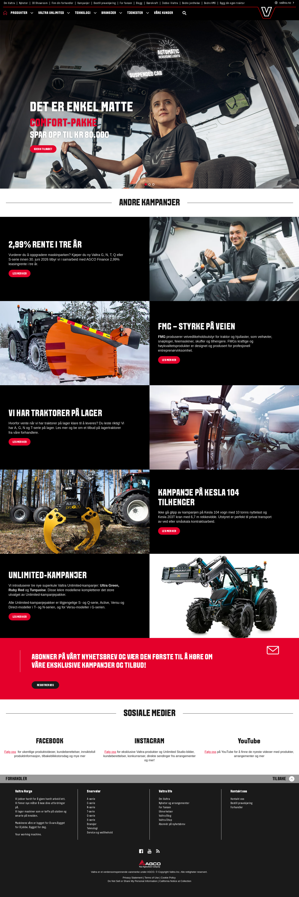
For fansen (126, 3)
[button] (146, 184)
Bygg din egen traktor (232, 3)
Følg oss (10, 751)
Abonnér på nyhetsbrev (172, 824)
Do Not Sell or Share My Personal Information (132, 881)
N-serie (91, 807)
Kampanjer (83, 3)
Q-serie (91, 816)
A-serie (91, 799)
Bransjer (108, 13)
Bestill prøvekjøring (105, 3)
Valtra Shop (165, 820)
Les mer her (20, 273)
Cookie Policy (168, 877)
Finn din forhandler (62, 3)
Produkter (19, 13)
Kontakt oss (237, 799)
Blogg (139, 3)
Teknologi (83, 13)
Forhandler (16, 779)
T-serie (91, 811)
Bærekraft (152, 3)
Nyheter (23, 3)
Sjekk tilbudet (43, 149)
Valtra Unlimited (51, 13)
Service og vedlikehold (100, 832)
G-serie (91, 803)
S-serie (91, 820)
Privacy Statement (133, 877)
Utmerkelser (166, 811)
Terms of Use (152, 877)
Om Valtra (9, 3)
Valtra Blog (165, 816)
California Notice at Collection (175, 881)
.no (284, 3)
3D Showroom (40, 3)
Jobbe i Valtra (170, 3)
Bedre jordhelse (191, 3)
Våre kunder (163, 13)
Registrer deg (45, 685)
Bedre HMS (210, 3)
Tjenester (135, 13)
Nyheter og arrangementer (174, 803)
